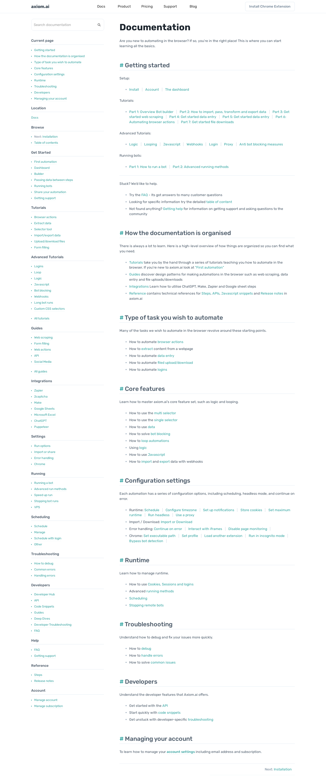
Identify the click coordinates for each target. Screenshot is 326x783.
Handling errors (44, 575)
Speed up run (43, 495)
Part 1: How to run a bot (147, 167)
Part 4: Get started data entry (192, 117)
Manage (39, 532)
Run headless (158, 515)
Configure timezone (181, 510)
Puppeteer (41, 427)
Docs (34, 117)
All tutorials (41, 318)
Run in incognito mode (267, 536)
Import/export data (47, 235)
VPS (37, 507)
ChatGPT (40, 421)
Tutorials (136, 262)
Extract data (42, 223)
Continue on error (168, 529)
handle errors (152, 655)
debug (146, 648)
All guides (40, 371)
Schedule (40, 526)
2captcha (41, 396)
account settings (181, 752)
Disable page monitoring (247, 529)
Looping (150, 144)
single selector (166, 420)
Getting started (44, 50)
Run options (42, 446)
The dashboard (177, 89)
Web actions (42, 349)
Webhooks (41, 296)
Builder (39, 174)
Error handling (43, 458)
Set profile (190, 536)
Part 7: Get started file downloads (207, 122)
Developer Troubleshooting (52, 625)
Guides (39, 612)
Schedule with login (47, 538)
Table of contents (46, 143)
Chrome (39, 464)
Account (152, 89)
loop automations (155, 441)
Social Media (43, 362)
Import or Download (176, 522)
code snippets (169, 712)
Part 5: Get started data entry (246, 117)
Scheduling (138, 598)
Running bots (43, 186)
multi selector (165, 413)
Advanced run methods (50, 489)
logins (162, 369)
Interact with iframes (205, 529)
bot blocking (160, 434)
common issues (163, 662)
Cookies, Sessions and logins (171, 584)
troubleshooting (200, 719)
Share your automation (50, 192)
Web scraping (43, 337)
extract (147, 349)
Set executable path (160, 536)
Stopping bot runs (46, 501)
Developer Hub (44, 594)
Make (38, 402)
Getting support (45, 198)
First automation (45, 162)
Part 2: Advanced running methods (201, 167)
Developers (42, 92)
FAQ (37, 631)
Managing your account (50, 98)
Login (213, 144)
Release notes (44, 681)
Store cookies (251, 510)
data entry (166, 356)
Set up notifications (218, 510)
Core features (43, 68)
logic (143, 448)
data (151, 427)
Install (134, 89)
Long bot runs (43, 302)
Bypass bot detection (146, 541)
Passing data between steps (53, 180)
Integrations (139, 286)
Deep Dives (42, 618)
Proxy (228, 144)
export (165, 461)
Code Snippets (44, 606)
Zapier (38, 390)
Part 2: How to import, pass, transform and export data (223, 112)
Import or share (44, 452)
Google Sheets (44, 409)
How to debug (43, 563)
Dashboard (42, 168)
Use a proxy (185, 515)
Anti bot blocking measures (261, 144)
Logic (38, 278)
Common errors (44, 569)
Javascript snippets (237, 293)
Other (38, 544)
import (146, 461)
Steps (38, 675)
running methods (160, 591)
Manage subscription (48, 706)
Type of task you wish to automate (57, 62)
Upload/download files (49, 241)
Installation (46, 137)
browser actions (170, 342)
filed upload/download (175, 363)
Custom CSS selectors (49, 309)
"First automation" (209, 267)
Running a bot (43, 483)
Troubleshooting (45, 86)
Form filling (41, 247)
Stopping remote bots (146, 605)
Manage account (45, 700)
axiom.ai (40, 6)
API (36, 356)
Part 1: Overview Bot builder (151, 112)
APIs (215, 293)
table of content (219, 202)
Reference (137, 293)
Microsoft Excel (44, 415)
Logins (38, 266)
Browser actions (45, 217)
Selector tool (43, 229)
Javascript (41, 284)
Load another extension (223, 536)
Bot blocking (42, 290)
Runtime (40, 80)
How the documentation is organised (59, 56)
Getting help (173, 209)
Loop (37, 272)
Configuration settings (49, 74)
